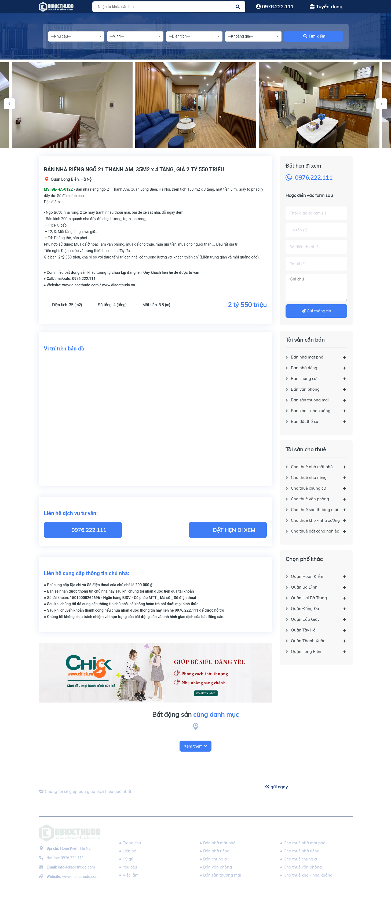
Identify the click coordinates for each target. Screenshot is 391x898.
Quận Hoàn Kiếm (307, 576)
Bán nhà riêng (304, 367)
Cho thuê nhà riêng (309, 477)
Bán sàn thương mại (310, 399)
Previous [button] (9, 103)
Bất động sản (195, 714)
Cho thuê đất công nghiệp (315, 531)
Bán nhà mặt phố (307, 357)
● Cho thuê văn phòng (301, 867)
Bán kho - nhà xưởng (310, 410)
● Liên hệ (127, 850)
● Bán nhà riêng (214, 850)
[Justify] (237, 6)
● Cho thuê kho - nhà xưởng (306, 875)
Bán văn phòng (305, 389)
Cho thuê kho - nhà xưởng (315, 520)
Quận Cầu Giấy (305, 619)
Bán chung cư (303, 378)
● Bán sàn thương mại (220, 875)
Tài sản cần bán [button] (218, 831)
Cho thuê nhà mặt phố (312, 466)
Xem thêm (195, 746)
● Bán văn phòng (216, 867)
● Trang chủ (130, 842)
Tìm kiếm (314, 36)
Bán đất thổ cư (304, 421)
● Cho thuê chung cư (299, 859)
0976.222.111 (275, 6)
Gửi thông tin (316, 310)
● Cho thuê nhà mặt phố (303, 842)
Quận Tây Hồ (303, 630)
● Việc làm (128, 875)
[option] (195, 105)
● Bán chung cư (214, 859)
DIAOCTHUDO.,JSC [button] (138, 831)
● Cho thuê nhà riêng (299, 850)
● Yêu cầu (128, 867)
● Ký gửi (126, 859)
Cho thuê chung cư (308, 488)
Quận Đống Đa (305, 608)
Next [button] (381, 103)
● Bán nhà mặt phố (218, 842)
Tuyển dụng (326, 6)
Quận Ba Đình (304, 587)
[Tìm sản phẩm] (168, 6)
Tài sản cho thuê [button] (300, 831)
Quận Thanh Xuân (308, 640)
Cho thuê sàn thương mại (314, 509)
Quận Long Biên (306, 651)
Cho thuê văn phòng (310, 498)
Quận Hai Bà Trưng (309, 597)
